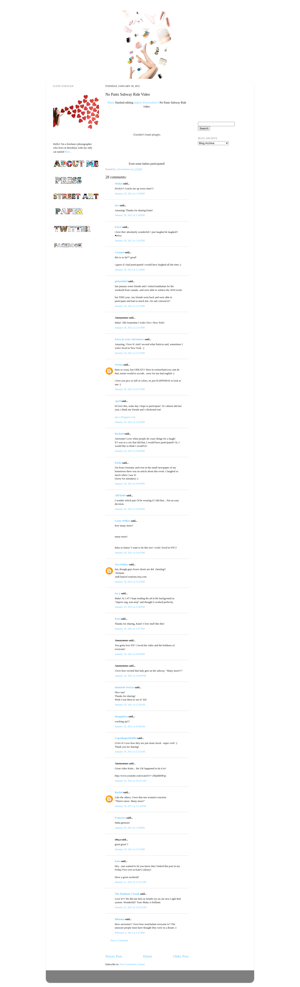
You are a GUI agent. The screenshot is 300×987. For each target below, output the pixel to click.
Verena (119, 364)
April (118, 401)
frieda (118, 462)
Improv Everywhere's (146, 102)
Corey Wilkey (122, 520)
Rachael (119, 433)
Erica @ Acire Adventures (129, 339)
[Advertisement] (219, 172)
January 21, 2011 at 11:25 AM (130, 882)
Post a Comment (119, 940)
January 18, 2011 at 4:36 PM (130, 509)
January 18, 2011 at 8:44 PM (130, 654)
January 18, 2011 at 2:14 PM (130, 269)
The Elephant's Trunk (127, 893)
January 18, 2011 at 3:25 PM (130, 422)
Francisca (120, 817)
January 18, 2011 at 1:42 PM (130, 240)
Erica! (118, 227)
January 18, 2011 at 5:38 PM (130, 606)
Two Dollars (121, 564)
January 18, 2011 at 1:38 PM (130, 215)
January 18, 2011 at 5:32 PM (130, 581)
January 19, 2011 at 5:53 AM (130, 751)
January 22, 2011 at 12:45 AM (130, 907)
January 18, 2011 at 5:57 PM (130, 628)
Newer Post (113, 956)
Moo (67, 151)
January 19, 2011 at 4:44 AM (130, 726)
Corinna (119, 252)
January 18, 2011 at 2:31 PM (130, 327)
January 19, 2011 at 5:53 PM (130, 849)
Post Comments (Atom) (132, 964)
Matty (111, 102)
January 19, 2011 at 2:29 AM (130, 704)
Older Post (181, 956)
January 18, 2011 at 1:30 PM (130, 193)
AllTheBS (120, 495)
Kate (117, 618)
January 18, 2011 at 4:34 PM (130, 483)
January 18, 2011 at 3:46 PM (130, 451)
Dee (117, 205)
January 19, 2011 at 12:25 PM (130, 806)
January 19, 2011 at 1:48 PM (130, 827)
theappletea (121, 716)
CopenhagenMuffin (126, 738)
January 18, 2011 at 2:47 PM (130, 389)
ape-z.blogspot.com (125, 417)
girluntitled (121, 281)
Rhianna (119, 919)
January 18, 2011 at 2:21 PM (130, 306)
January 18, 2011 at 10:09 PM (130, 675)
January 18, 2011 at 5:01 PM (130, 552)
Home (147, 956)
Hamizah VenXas (124, 687)
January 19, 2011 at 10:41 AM (130, 780)
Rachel (118, 792)
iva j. (117, 593)
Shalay (118, 183)
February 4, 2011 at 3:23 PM (130, 932)
